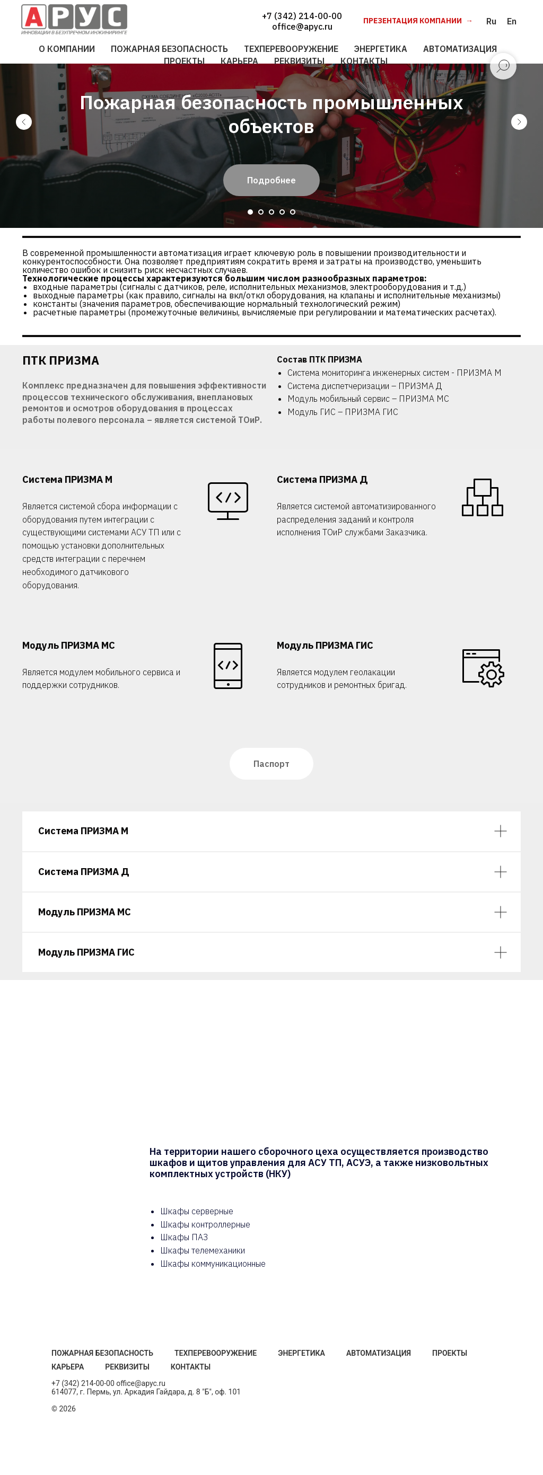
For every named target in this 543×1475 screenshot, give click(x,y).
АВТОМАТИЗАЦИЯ (460, 48)
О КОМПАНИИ (67, 48)
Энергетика (301, 1353)
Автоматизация (378, 1353)
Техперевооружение (215, 1353)
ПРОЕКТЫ (184, 61)
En (511, 21)
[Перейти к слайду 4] (282, 212)
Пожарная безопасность (102, 1353)
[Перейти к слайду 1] (250, 212)
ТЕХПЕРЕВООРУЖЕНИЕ (291, 48)
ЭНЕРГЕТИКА (380, 48)
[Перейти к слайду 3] (271, 212)
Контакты (191, 1367)
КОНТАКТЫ (364, 61)
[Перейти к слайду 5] (292, 212)
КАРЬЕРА (239, 61)
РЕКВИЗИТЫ (299, 61)
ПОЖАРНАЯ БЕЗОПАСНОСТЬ (169, 48)
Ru (491, 21)
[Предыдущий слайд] (24, 122)
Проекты (449, 1353)
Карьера (67, 1367)
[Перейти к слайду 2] (261, 212)
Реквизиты (127, 1367)
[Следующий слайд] (519, 122)
